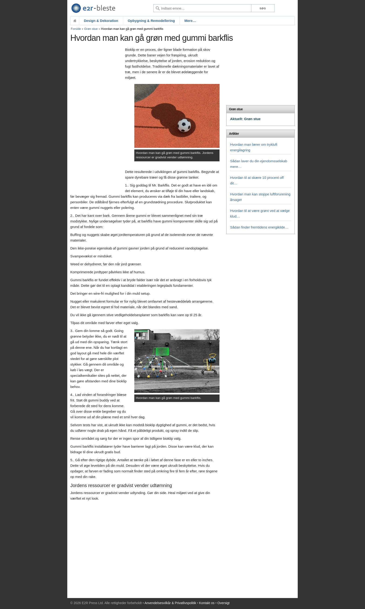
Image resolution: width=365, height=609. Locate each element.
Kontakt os (206, 603)
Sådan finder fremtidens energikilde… (259, 227)
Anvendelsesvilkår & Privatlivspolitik (170, 603)
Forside (76, 29)
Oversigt (223, 603)
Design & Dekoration (101, 21)
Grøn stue (91, 29)
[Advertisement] (96, 118)
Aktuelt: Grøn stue (245, 119)
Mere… (190, 21)
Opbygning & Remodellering (151, 21)
